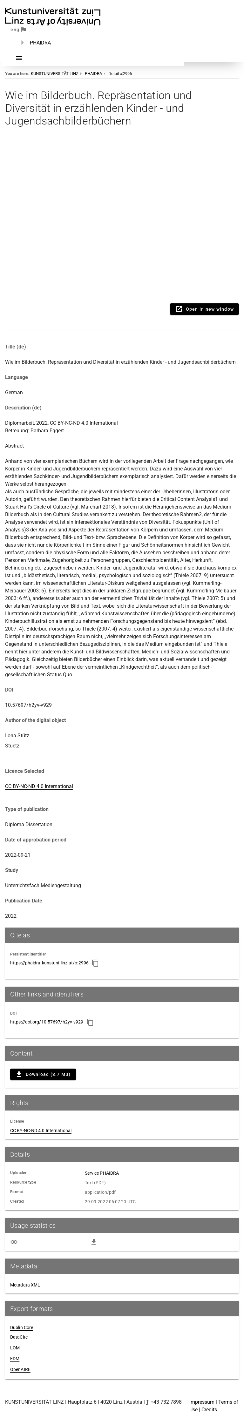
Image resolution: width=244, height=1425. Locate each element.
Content (122, 219)
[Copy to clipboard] (95, 963)
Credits (209, 1410)
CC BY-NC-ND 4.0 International (39, 786)
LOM (15, 1347)
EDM (14, 1358)
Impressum (201, 1402)
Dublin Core (21, 1327)
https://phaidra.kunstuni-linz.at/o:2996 (49, 962)
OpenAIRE (20, 1369)
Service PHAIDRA (102, 1173)
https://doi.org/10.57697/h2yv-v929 (46, 1021)
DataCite (19, 1337)
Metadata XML (25, 1284)
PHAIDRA (40, 43)
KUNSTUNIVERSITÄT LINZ (54, 73)
